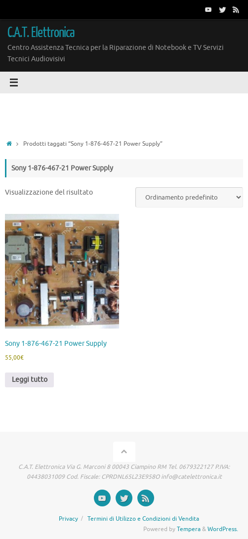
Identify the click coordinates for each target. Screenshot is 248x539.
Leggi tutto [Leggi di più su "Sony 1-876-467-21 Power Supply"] (29, 379)
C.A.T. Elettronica (41, 33)
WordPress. (222, 529)
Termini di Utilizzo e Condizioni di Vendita (143, 519)
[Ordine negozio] (189, 197)
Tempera (189, 529)
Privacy (68, 519)
